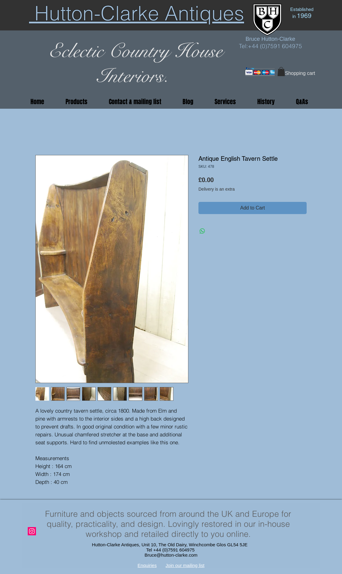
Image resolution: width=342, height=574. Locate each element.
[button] (281, 71)
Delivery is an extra (216, 189)
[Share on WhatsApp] (202, 231)
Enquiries (147, 565)
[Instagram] (32, 531)
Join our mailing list (185, 565)
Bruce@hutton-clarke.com (171, 555)
